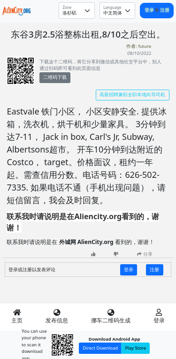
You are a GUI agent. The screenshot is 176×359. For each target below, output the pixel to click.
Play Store (135, 348)
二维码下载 (55, 77)
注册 (164, 10)
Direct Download (100, 348)
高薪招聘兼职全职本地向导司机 (132, 95)
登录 (150, 10)
